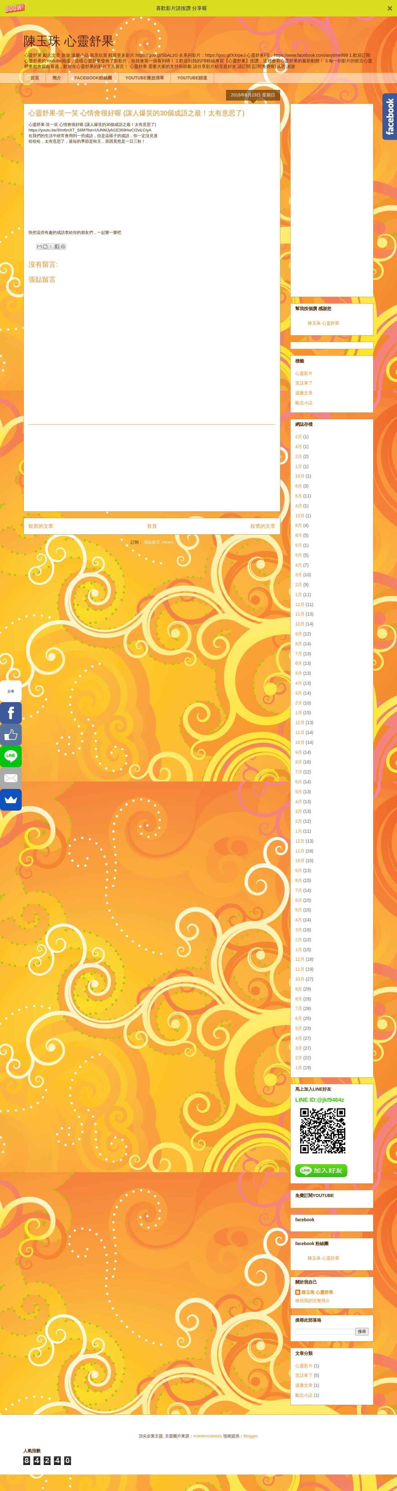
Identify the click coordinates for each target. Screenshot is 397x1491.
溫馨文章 (304, 392)
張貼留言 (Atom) (158, 542)
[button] (198, 8)
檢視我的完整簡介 (312, 1300)
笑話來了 (304, 383)
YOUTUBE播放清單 (144, 77)
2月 (298, 436)
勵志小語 (304, 402)
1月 (298, 466)
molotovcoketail (207, 1436)
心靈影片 (304, 373)
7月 (298, 653)
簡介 (56, 77)
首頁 (34, 77)
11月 (300, 614)
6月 (298, 485)
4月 (298, 446)
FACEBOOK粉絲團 (93, 77)
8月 (298, 535)
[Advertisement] (151, 468)
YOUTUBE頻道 (192, 77)
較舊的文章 (263, 526)
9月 (298, 525)
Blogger (250, 1436)
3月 (298, 574)
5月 (298, 495)
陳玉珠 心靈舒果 (323, 323)
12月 (300, 604)
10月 (300, 476)
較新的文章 (41, 526)
